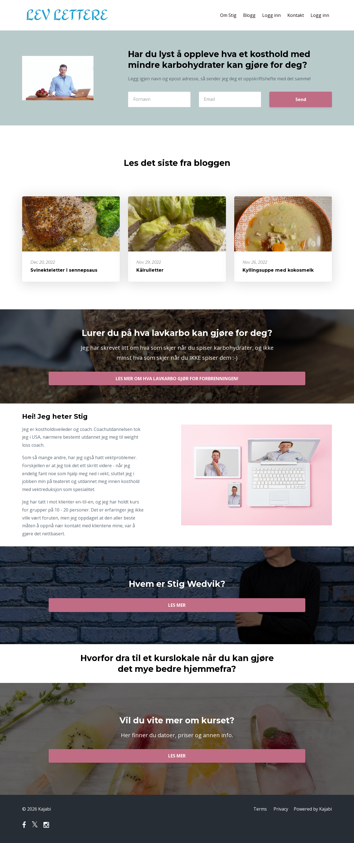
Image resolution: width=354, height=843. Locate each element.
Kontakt (295, 15)
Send (300, 99)
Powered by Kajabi (313, 809)
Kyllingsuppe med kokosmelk (278, 270)
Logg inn (271, 15)
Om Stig (228, 15)
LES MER (177, 605)
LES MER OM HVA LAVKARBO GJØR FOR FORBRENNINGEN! (177, 379)
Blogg (249, 15)
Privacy (281, 809)
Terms (260, 809)
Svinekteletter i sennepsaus (63, 270)
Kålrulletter (149, 270)
